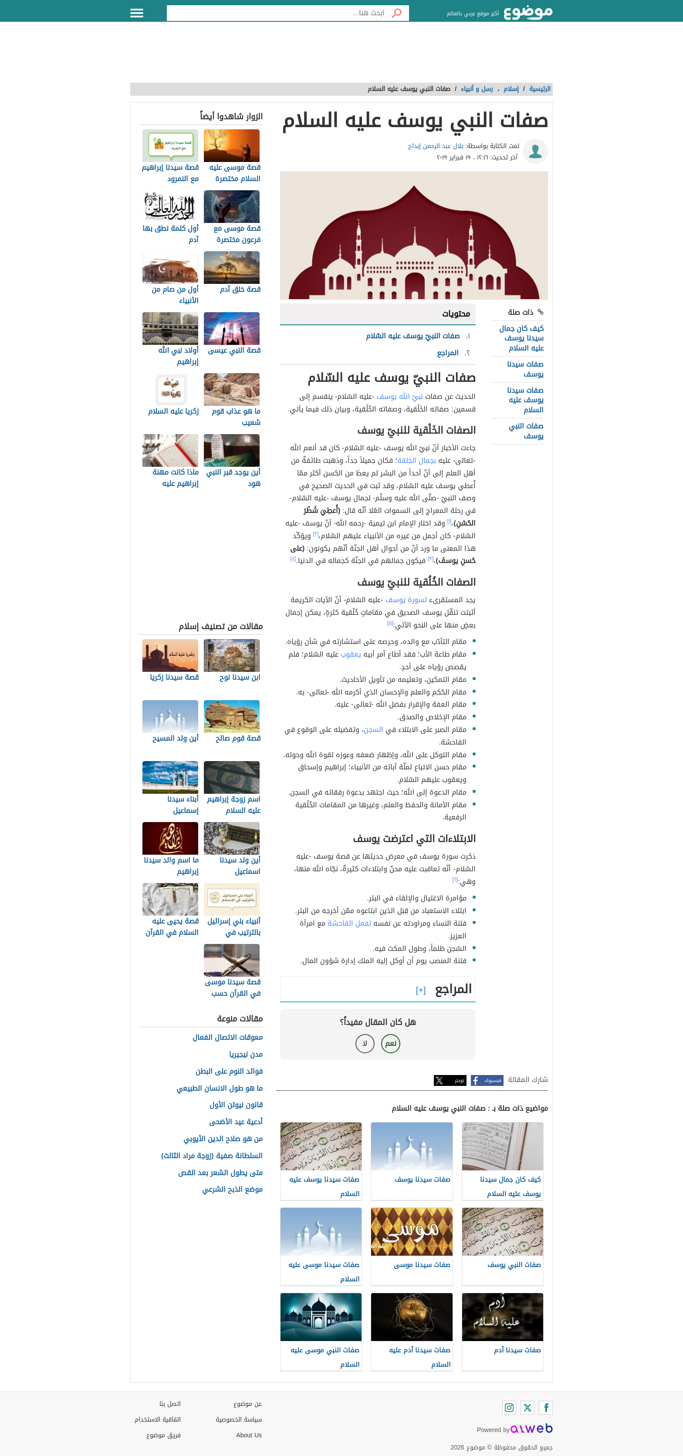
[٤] (293, 558)
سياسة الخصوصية (239, 1420)
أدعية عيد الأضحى (236, 1122)
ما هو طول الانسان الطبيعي (219, 1088)
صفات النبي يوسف (526, 430)
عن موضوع (247, 1404)
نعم (390, 1043)
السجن (373, 729)
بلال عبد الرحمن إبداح (435, 146)
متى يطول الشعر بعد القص (220, 1173)
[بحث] (397, 13)
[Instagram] (509, 1408)
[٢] (316, 534)
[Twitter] (527, 1408)
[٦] (455, 879)
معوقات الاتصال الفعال (228, 1037)
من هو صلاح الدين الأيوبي (223, 1139)
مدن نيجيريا (246, 1054)
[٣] (431, 558)
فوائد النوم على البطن (229, 1071)
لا (364, 1043)
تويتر (459, 1080)
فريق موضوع (163, 1435)
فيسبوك (492, 1080)
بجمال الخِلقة (416, 460)
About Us (249, 1435)
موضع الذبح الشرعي (232, 1189)
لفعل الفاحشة (349, 923)
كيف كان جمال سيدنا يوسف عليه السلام (521, 338)
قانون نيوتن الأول (236, 1105)
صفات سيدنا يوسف (525, 369)
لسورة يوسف (406, 600)
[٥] (390, 623)
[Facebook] (546, 1408)
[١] (449, 521)
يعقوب (351, 654)
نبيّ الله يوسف (400, 396)
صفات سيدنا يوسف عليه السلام (525, 400)
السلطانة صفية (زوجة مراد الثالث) (212, 1156)
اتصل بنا (170, 1404)
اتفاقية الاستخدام (158, 1420)
